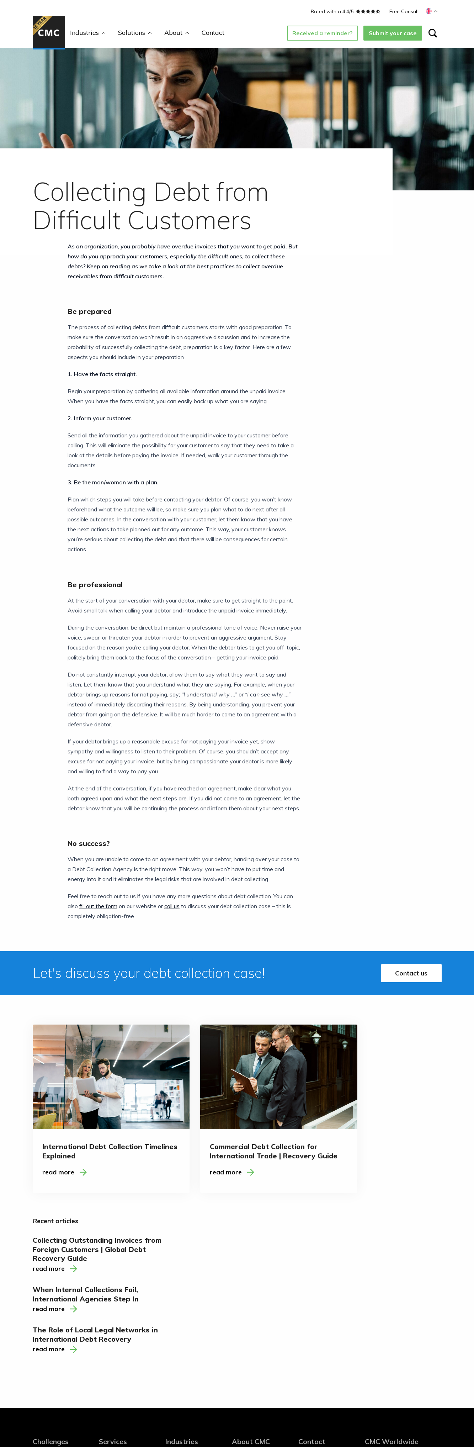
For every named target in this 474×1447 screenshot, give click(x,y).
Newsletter (312, 1297)
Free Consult (404, 11)
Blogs (239, 1285)
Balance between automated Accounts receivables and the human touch (59, 1335)
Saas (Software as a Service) (191, 1289)
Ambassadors (249, 1297)
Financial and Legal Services (189, 1307)
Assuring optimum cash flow (55, 1360)
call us (172, 906)
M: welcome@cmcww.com (398, 1320)
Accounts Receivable (126, 1297)
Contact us (411, 973)
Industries (88, 32)
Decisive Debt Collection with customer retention (57, 1306)
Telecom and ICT (187, 1274)
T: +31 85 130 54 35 (392, 1311)
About (176, 32)
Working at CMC (253, 1308)
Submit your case (393, 33)
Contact (213, 32)
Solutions (135, 32)
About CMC (251, 1262)
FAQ (237, 1320)
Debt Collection (118, 1274)
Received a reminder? (322, 33)
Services (113, 1262)
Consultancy (115, 1320)
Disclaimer (152, 1413)
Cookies (178, 1413)
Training (109, 1285)
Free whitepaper (253, 1331)
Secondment (115, 1308)
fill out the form (98, 906)
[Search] (433, 33)
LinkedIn (309, 1285)
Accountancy (182, 1322)
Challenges (51, 1262)
